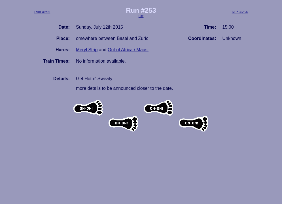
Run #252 (42, 12)
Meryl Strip (86, 49)
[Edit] (141, 16)
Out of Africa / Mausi (128, 49)
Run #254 (240, 12)
